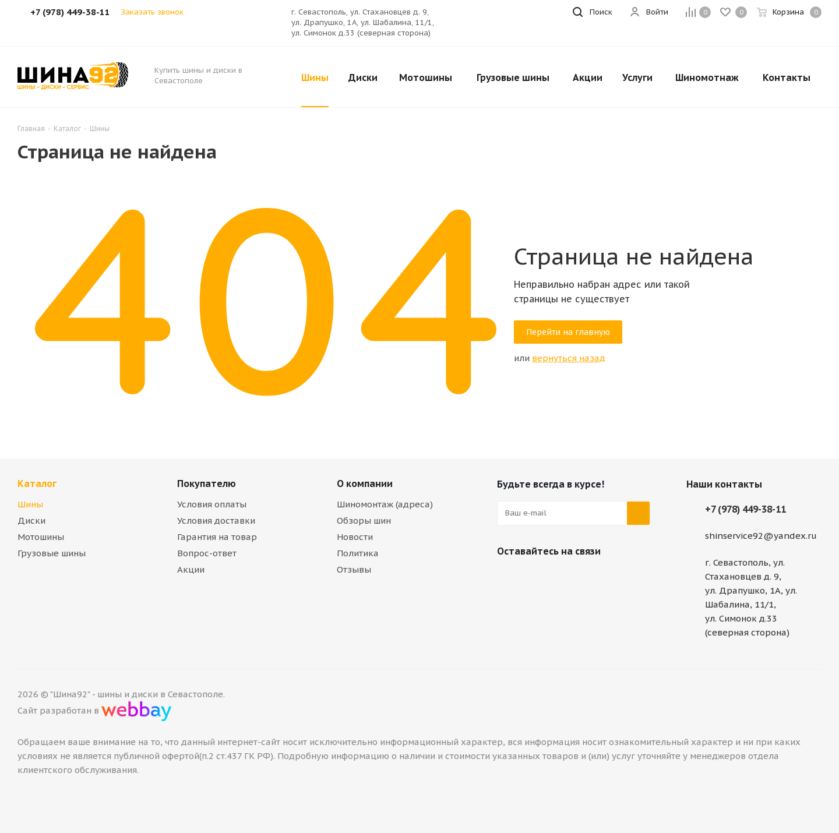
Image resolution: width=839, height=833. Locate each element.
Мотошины (40, 536)
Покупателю (206, 483)
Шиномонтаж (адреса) (385, 504)
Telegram (537, 578)
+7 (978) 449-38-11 (745, 509)
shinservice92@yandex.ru (761, 535)
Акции (191, 569)
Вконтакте (508, 578)
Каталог (37, 483)
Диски (31, 520)
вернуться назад (568, 357)
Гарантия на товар (217, 536)
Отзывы (354, 569)
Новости (355, 536)
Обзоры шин (364, 520)
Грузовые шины (51, 553)
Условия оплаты (211, 504)
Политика (358, 553)
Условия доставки (216, 520)
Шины (30, 504)
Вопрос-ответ (207, 553)
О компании (365, 483)
